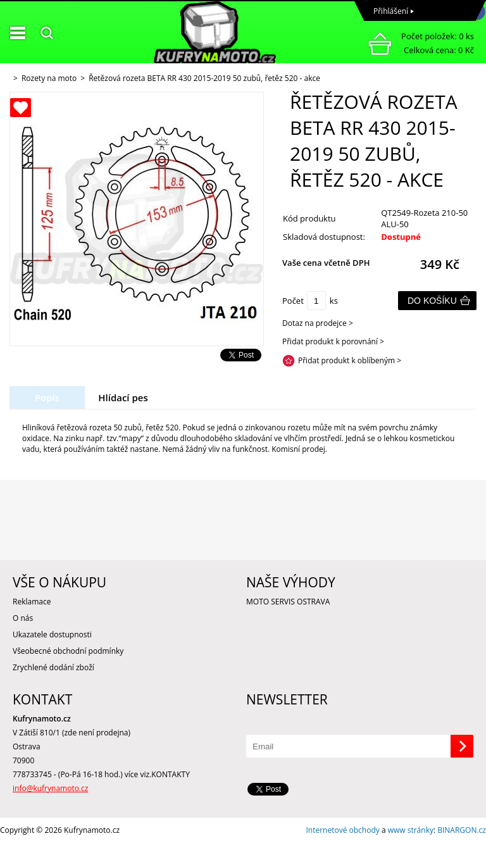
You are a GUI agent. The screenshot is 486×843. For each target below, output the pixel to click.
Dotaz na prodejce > (317, 323)
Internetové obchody (342, 830)
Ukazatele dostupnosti (52, 634)
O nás (23, 618)
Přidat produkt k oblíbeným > (349, 360)
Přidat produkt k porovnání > (333, 341)
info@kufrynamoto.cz (50, 788)
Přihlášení (390, 11)
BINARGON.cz (461, 830)
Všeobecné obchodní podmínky (68, 651)
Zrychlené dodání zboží (53, 667)
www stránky (410, 830)
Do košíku (432, 301)
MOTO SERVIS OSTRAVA (288, 601)
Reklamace (32, 601)
